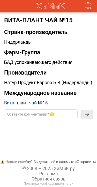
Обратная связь (48, 179)
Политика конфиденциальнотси (48, 183)
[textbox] (40, 114)
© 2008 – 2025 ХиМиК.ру (48, 168)
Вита (9, 102)
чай (33, 102)
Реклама (48, 173)
